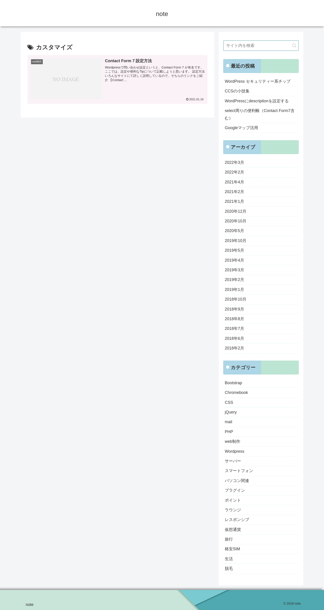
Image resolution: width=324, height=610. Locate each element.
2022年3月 (234, 162)
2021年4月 (234, 182)
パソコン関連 (237, 480)
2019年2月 (234, 279)
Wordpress (234, 451)
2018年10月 (235, 299)
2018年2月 (234, 348)
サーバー (233, 461)
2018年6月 (234, 338)
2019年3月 (234, 270)
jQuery (231, 412)
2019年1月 (234, 289)
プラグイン (235, 490)
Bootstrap (233, 383)
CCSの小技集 (237, 91)
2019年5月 (234, 250)
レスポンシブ (237, 519)
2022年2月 (234, 172)
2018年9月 (234, 309)
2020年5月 (234, 230)
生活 (229, 559)
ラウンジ (233, 510)
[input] (261, 45)
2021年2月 (234, 192)
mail (228, 422)
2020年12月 (235, 211)
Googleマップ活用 (241, 128)
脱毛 (229, 568)
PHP (229, 432)
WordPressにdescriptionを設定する (257, 101)
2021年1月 (234, 201)
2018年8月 (234, 319)
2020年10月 (235, 221)
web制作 (232, 441)
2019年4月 (234, 260)
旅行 (229, 539)
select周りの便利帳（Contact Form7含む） (260, 114)
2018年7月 (234, 328)
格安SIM (232, 549)
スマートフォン (239, 470)
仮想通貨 (233, 529)
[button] (294, 45)
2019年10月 (235, 240)
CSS (229, 402)
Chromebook (236, 392)
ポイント (233, 500)
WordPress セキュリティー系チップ (257, 81)
